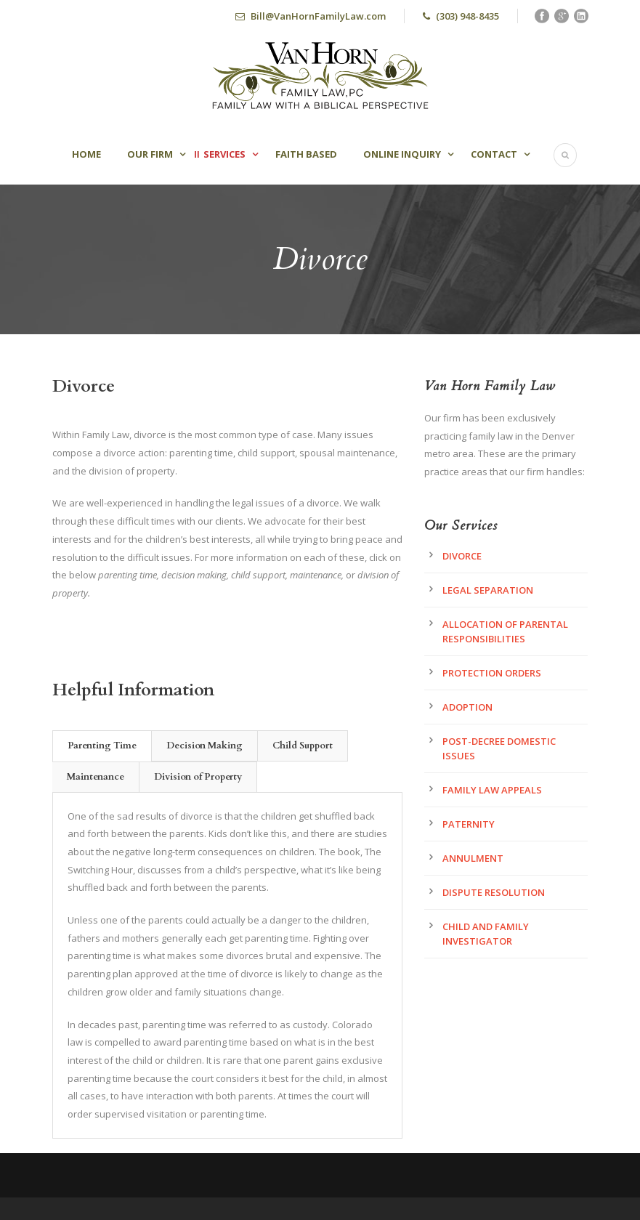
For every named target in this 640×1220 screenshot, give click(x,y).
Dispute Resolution (493, 892)
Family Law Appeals (492, 789)
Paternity (468, 824)
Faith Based (306, 154)
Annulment (472, 858)
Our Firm (150, 154)
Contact (494, 154)
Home (86, 154)
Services (224, 154)
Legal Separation (487, 590)
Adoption (467, 707)
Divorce (462, 555)
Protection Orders (491, 672)
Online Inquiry (402, 154)
